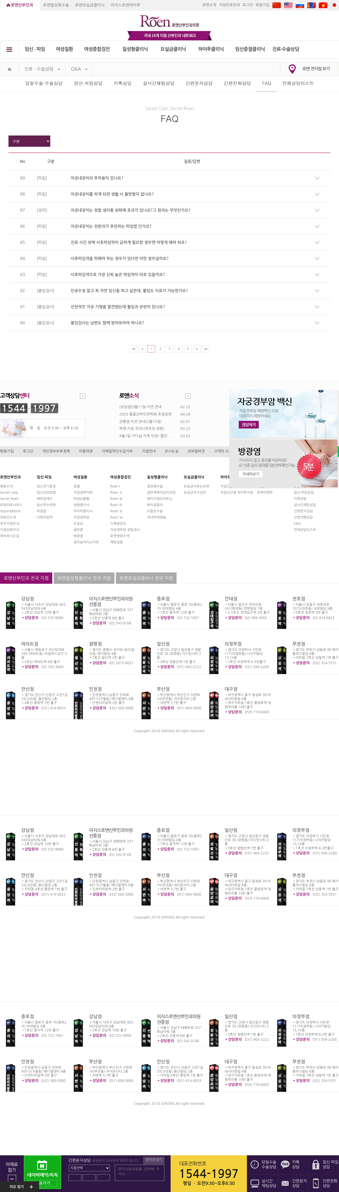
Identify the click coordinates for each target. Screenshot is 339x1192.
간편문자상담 (199, 83)
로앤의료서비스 (11, 505)
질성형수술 (155, 486)
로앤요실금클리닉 (90, 5)
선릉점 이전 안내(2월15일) (140, 421)
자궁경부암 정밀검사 (125, 530)
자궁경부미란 (83, 492)
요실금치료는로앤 (196, 486)
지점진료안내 (229, 5)
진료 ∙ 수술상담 (42, 69)
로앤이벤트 (265, 492)
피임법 (41, 511)
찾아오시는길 (9, 536)
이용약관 (86, 451)
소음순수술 (155, 511)
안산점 (27, 689)
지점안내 (149, 451)
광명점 (95, 644)
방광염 (78, 536)
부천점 (298, 644)
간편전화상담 (237, 83)
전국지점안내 (9, 523)
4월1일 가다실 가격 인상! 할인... (145, 436)
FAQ (297, 523)
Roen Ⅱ (116, 492)
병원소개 (6, 486)
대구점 (231, 689)
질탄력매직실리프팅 (161, 492)
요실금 (78, 523)
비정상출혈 (81, 498)
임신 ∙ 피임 (35, 49)
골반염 (78, 530)
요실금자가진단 (195, 492)
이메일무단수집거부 (117, 451)
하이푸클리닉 (211, 49)
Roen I (115, 486)
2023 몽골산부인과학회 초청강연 (145, 414)
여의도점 (29, 644)
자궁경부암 (81, 517)
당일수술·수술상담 (44, 83)
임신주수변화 (46, 505)
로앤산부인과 (22, 5)
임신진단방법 (46, 492)
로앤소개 (209, 5)
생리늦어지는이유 (86, 542)
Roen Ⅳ (116, 505)
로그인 (247, 5)
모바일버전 (196, 451)
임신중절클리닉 (250, 49)
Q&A (79, 69)
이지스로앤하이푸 (125, 5)
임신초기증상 (46, 486)
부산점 (163, 689)
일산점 (163, 644)
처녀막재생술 (156, 517)
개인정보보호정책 (56, 451)
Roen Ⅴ (116, 511)
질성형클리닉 (135, 49)
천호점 (298, 599)
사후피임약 (45, 517)
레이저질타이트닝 (159, 498)
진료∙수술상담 (285, 49)
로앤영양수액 (119, 536)
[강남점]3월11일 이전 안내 (140, 407)
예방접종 (116, 542)
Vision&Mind (10, 511)
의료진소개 (8, 517)
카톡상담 (123, 83)
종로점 (163, 599)
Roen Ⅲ (116, 498)
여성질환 (64, 49)
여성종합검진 (97, 49)
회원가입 (263, 5)
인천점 (95, 689)
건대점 (231, 599)
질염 (76, 486)
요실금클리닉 (173, 49)
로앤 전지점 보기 (316, 69)
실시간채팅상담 (158, 83)
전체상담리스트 (298, 83)
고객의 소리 (223, 451)
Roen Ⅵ (116, 517)
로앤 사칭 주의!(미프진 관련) (141, 428)
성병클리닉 (81, 505)
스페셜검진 (118, 523)
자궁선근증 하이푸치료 (236, 492)
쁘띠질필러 (155, 505)
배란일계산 (45, 498)
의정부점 (233, 644)
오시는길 (172, 451)
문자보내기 (154, 1160)
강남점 (27, 599)
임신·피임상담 (88, 83)
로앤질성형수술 (56, 5)
